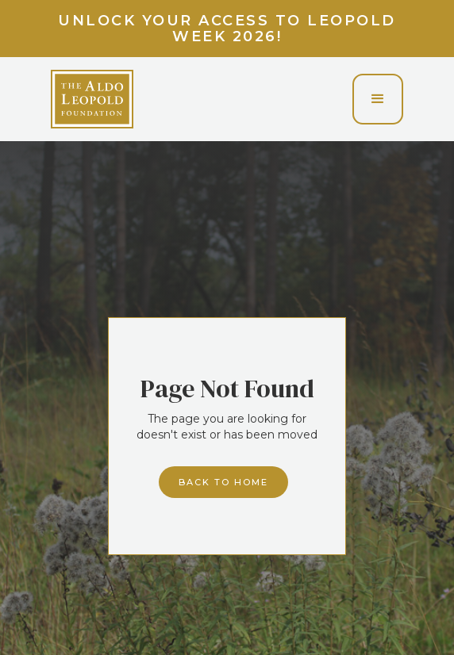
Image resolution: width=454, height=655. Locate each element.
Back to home (223, 482)
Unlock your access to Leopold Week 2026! (227, 28)
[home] (92, 99)
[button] (377, 99)
